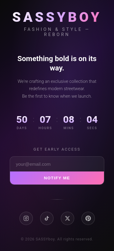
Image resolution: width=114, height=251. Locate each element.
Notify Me (57, 178)
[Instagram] (26, 218)
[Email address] (57, 164)
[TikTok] (47, 218)
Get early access (57, 149)
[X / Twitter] (67, 218)
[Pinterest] (88, 218)
